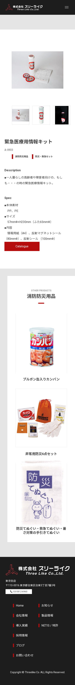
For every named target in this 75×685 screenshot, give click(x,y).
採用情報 (22, 635)
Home (20, 605)
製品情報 (47, 615)
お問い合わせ (25, 655)
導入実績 (22, 625)
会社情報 (22, 615)
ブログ (20, 645)
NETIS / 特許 (49, 625)
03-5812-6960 (20, 591)
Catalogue (22, 246)
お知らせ (47, 605)
